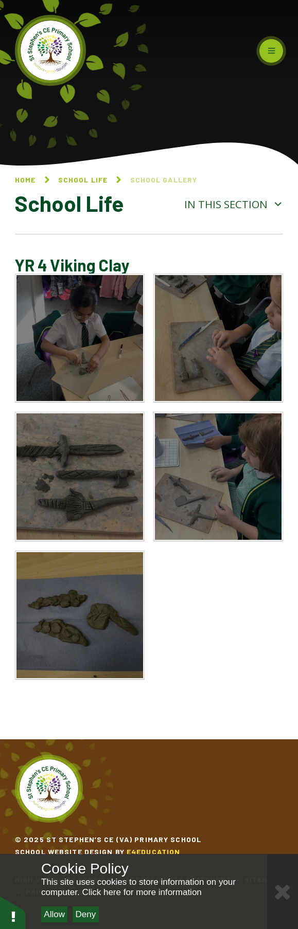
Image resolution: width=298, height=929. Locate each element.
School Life (83, 179)
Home (25, 179)
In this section (233, 204)
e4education (153, 851)
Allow (54, 914)
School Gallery (164, 179)
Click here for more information (141, 892)
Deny (86, 914)
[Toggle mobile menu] (271, 51)
